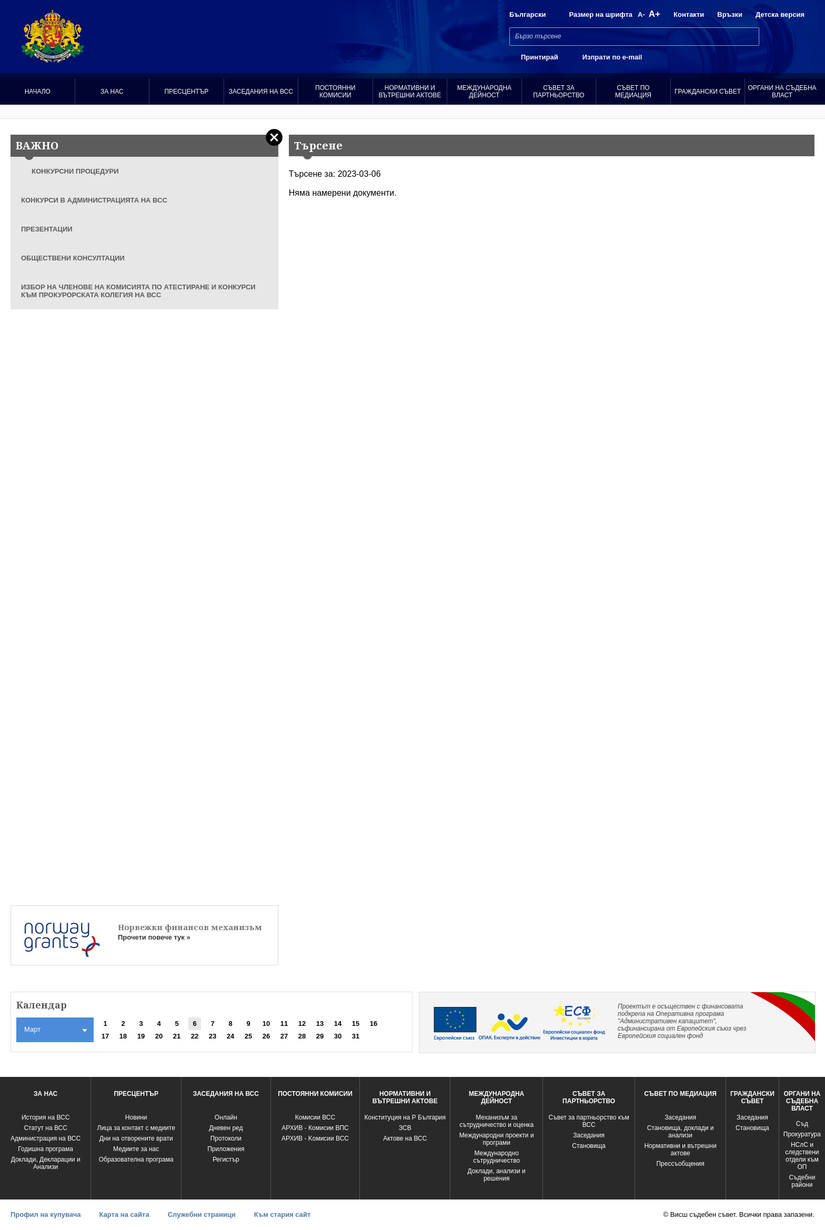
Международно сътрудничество (496, 1157)
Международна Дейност (484, 91)
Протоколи (226, 1138)
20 (159, 1036)
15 (355, 1023)
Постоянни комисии (335, 91)
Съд (802, 1123)
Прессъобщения (680, 1163)
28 (302, 1036)
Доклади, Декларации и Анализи (46, 1163)
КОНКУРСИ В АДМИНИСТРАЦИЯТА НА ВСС (94, 200)
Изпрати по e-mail (612, 57)
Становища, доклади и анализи (680, 1131)
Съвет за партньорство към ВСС (589, 1121)
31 (355, 1036)
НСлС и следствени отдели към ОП (802, 1156)
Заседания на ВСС (261, 91)
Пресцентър (186, 91)
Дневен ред (226, 1128)
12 (302, 1023)
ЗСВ (405, 1128)
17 (105, 1036)
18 (123, 1036)
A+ (654, 14)
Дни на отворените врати (136, 1138)
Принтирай (539, 57)
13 (320, 1023)
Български (527, 14)
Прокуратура (802, 1134)
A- (641, 14)
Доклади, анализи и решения (497, 1174)
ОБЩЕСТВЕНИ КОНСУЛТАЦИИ (73, 258)
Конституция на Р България (405, 1117)
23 (212, 1036)
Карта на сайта (124, 1214)
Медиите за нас (136, 1149)
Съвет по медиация (633, 91)
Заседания (589, 1135)
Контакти (688, 14)
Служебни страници (202, 1214)
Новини (136, 1117)
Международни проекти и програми (496, 1139)
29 (320, 1036)
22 (194, 1036)
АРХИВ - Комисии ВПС (314, 1128)
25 (248, 1036)
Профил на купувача (46, 1214)
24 (230, 1036)
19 (141, 1036)
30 (337, 1036)
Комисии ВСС (315, 1117)
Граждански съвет (708, 91)
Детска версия (780, 14)
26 (266, 1036)
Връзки (729, 14)
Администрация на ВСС (46, 1138)
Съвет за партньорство (558, 91)
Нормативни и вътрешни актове (409, 91)
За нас (112, 91)
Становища (589, 1146)
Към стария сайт (282, 1214)
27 (284, 1036)
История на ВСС (45, 1117)
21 (176, 1036)
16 (373, 1023)
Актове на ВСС (405, 1138)
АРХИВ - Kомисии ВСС (315, 1138)
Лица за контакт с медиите (136, 1128)
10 (266, 1023)
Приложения (225, 1149)
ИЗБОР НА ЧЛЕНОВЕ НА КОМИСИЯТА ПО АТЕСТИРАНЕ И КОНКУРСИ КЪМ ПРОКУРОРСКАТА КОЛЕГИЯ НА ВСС (138, 291)
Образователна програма (136, 1159)
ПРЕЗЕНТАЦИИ (47, 229)
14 (337, 1023)
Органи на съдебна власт (782, 91)
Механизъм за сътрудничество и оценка (496, 1121)
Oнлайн (226, 1117)
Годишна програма (45, 1149)
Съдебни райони (802, 1181)
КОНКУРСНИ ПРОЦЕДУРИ (75, 171)
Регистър (226, 1159)
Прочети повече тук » (154, 937)
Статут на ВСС (45, 1128)
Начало (38, 91)
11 (284, 1023)
